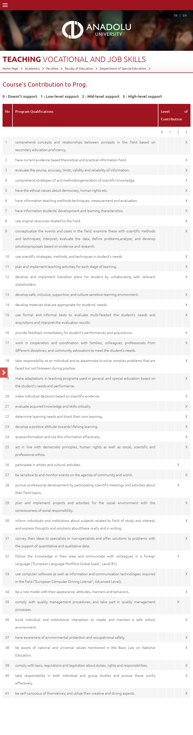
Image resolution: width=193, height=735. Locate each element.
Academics (32, 68)
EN (185, 15)
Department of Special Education (123, 68)
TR (175, 15)
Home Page (10, 68)
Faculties (52, 68)
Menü (5, 5)
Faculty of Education (79, 68)
